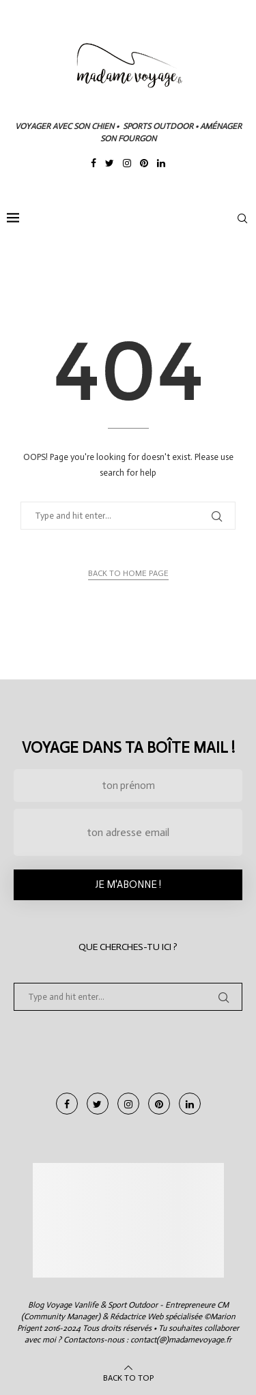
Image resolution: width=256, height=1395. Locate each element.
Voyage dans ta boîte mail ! (128, 747)
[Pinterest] (144, 164)
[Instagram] (127, 164)
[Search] (242, 218)
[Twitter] (109, 164)
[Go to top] (128, 1377)
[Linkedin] (161, 164)
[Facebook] (93, 164)
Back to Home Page (128, 573)
